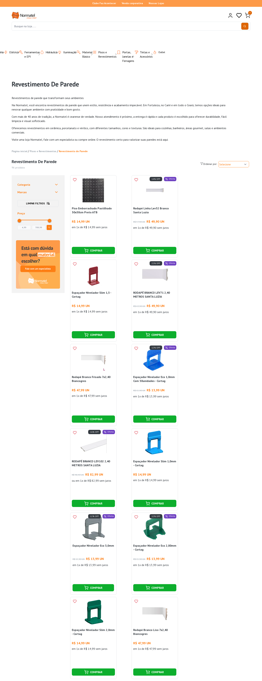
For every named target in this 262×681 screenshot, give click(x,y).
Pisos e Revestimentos (43, 151)
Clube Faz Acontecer (104, 3)
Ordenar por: (208, 164)
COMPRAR (93, 250)
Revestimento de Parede (73, 151)
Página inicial (19, 151)
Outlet (157, 52)
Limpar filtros (38, 203)
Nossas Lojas (156, 3)
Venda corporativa (132, 3)
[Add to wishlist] (75, 180)
